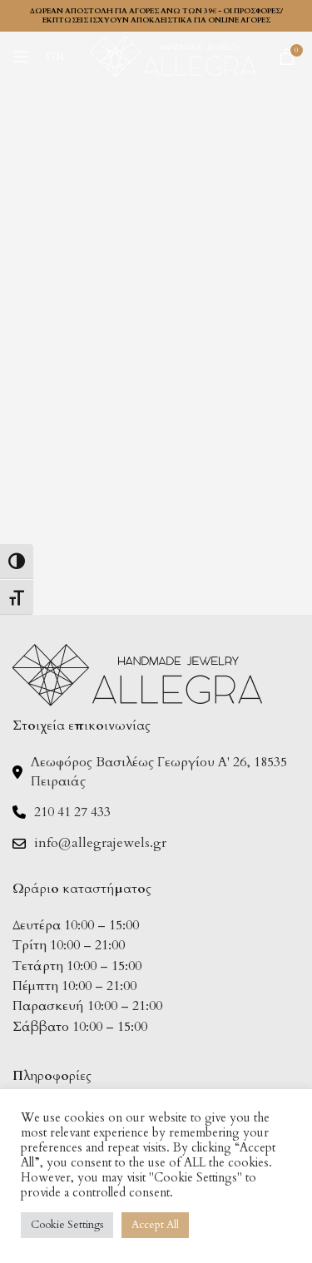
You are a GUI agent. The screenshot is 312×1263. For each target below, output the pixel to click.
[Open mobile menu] (20, 56)
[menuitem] (59, 56)
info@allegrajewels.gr (100, 843)
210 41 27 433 (72, 812)
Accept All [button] (155, 1224)
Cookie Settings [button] (67, 1224)
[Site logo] (173, 55)
